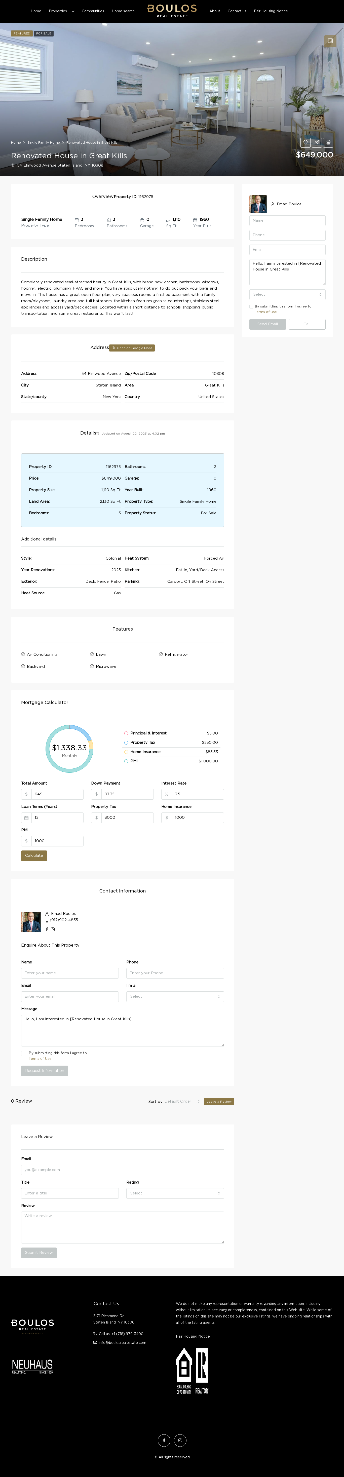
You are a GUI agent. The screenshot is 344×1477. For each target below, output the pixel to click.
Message (29, 1008)
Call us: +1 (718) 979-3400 (121, 1333)
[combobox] (175, 995)
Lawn (101, 654)
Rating (132, 1181)
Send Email (267, 324)
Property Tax (103, 805)
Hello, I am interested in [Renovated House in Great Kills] (122, 1029)
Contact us (237, 11)
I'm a (130, 984)
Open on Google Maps (132, 347)
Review (28, 1205)
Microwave (106, 666)
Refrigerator (176, 654)
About (214, 11)
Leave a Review (219, 1100)
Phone (132, 961)
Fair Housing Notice (271, 11)
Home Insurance (176, 805)
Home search (123, 11)
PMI (24, 829)
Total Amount (34, 782)
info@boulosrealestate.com (122, 1341)
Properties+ (59, 11)
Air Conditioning (42, 654)
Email (26, 984)
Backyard (36, 666)
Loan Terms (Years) (39, 805)
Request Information (44, 1069)
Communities (93, 11)
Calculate (34, 854)
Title (25, 1181)
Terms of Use (40, 1057)
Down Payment (105, 782)
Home (36, 11)
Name (26, 961)
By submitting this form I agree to (122, 1055)
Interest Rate (173, 782)
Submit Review (39, 1251)
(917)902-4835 (64, 919)
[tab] (330, 41)
